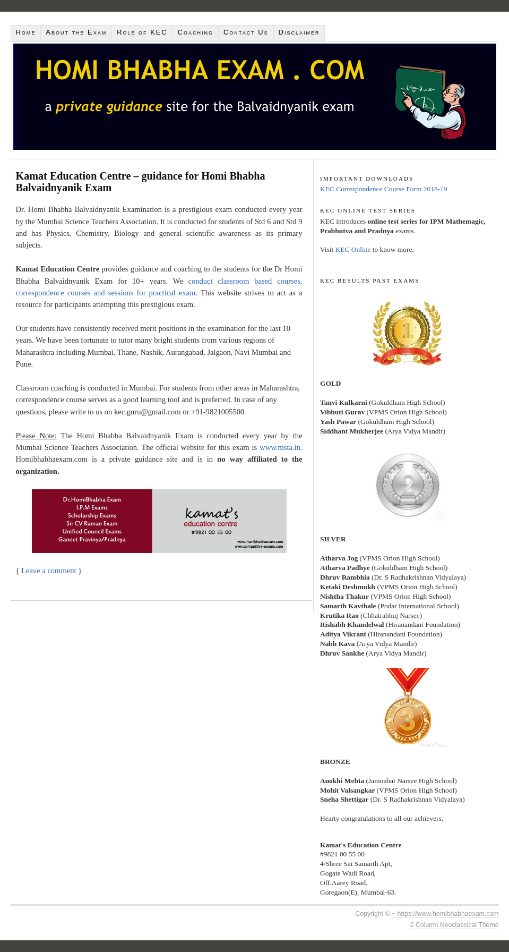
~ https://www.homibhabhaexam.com (445, 913)
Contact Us (246, 32)
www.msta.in (280, 447)
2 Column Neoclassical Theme (454, 925)
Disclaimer (299, 32)
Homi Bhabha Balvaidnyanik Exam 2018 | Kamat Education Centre (254, 97)
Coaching (195, 32)
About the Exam (76, 32)
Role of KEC (142, 32)
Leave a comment (48, 570)
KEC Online (353, 249)
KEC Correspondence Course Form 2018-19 (383, 189)
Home (26, 32)
